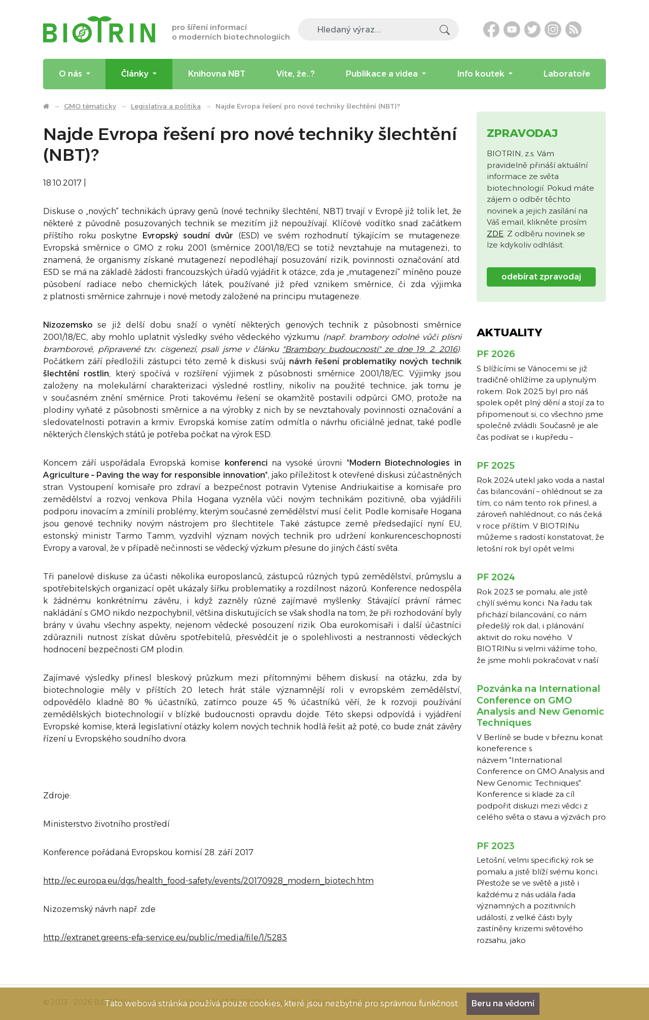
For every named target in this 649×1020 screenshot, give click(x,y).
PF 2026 (496, 354)
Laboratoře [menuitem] (567, 74)
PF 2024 (496, 577)
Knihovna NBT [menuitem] (216, 74)
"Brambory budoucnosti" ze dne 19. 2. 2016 (369, 349)
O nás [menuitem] (71, 74)
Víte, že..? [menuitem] (295, 74)
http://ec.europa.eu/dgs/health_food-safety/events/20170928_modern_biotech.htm (208, 881)
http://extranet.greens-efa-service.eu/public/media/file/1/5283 (165, 937)
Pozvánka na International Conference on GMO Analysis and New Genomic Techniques (540, 705)
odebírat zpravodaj (541, 277)
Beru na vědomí (503, 1003)
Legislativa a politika (166, 106)
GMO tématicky (90, 106)
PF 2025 (496, 465)
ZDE (495, 233)
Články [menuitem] (136, 74)
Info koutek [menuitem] (482, 74)
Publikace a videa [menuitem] (383, 74)
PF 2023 (496, 846)
